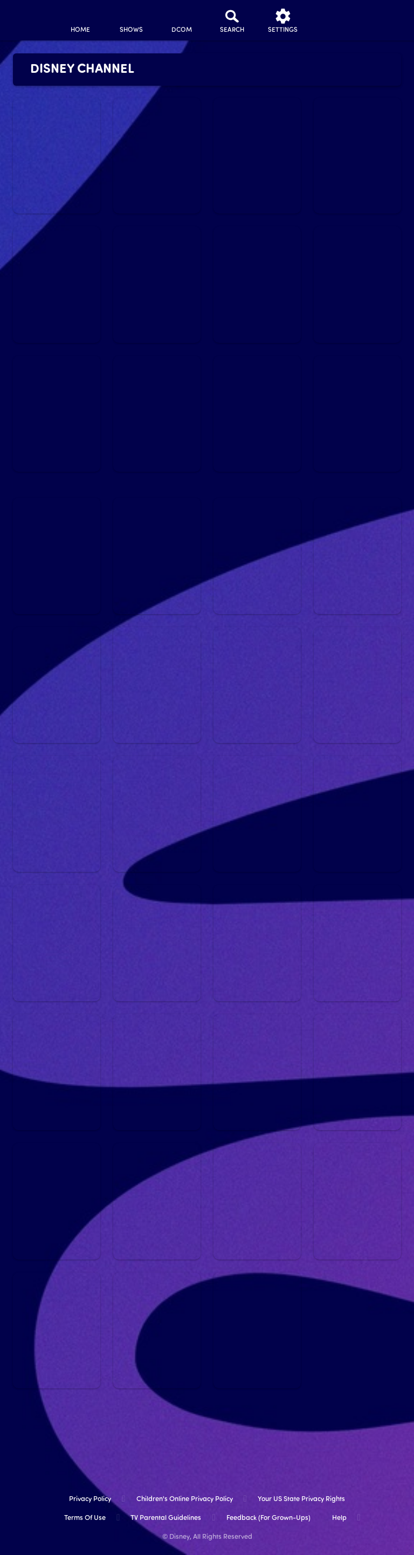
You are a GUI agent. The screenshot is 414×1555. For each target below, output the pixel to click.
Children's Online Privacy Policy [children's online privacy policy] (184, 1499)
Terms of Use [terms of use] (85, 1518)
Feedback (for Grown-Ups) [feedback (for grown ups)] (268, 1518)
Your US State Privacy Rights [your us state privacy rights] (301, 1499)
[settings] (283, 20)
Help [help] (339, 1518)
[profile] (333, 20)
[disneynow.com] (29, 16)
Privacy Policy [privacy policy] (90, 1499)
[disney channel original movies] (181, 20)
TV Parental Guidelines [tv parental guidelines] (165, 1518)
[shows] (131, 20)
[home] (80, 20)
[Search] (232, 20)
